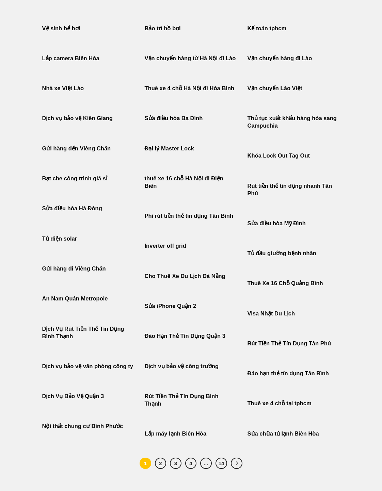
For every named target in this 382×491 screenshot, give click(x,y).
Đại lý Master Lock (169, 148)
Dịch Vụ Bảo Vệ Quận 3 (73, 396)
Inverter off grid (165, 246)
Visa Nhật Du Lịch (271, 313)
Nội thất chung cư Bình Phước (82, 426)
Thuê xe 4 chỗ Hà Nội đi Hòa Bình (190, 88)
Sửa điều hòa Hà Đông (72, 208)
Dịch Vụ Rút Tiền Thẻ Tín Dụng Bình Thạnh (83, 333)
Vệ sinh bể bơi (61, 28)
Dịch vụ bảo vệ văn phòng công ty (87, 366)
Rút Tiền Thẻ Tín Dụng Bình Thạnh (182, 400)
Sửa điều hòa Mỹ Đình (277, 223)
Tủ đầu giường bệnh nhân (282, 253)
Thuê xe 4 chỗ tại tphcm (280, 403)
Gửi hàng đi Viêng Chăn (74, 268)
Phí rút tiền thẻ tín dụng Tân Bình (189, 216)
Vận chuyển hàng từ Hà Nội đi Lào (190, 58)
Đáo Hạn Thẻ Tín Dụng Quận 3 (185, 336)
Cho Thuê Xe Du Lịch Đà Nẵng (185, 276)
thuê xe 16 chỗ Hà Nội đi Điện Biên (184, 182)
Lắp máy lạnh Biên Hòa (176, 433)
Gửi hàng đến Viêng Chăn (76, 148)
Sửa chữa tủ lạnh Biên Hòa (283, 433)
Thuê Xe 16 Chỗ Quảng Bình (285, 283)
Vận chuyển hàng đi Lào (280, 58)
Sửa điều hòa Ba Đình (174, 118)
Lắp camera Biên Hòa (70, 58)
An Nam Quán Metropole (75, 298)
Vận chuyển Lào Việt (275, 88)
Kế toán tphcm (267, 28)
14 (221, 463)
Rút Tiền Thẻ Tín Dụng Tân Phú (289, 343)
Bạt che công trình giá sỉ (74, 178)
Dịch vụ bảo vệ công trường (182, 366)
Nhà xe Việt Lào (63, 88)
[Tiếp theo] (236, 463)
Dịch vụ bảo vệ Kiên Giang (77, 118)
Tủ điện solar (59, 238)
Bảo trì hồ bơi (163, 28)
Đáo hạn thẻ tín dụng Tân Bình (288, 373)
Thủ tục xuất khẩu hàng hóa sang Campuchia (292, 122)
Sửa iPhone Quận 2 (171, 306)
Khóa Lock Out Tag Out (279, 155)
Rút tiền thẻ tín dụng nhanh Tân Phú (290, 190)
